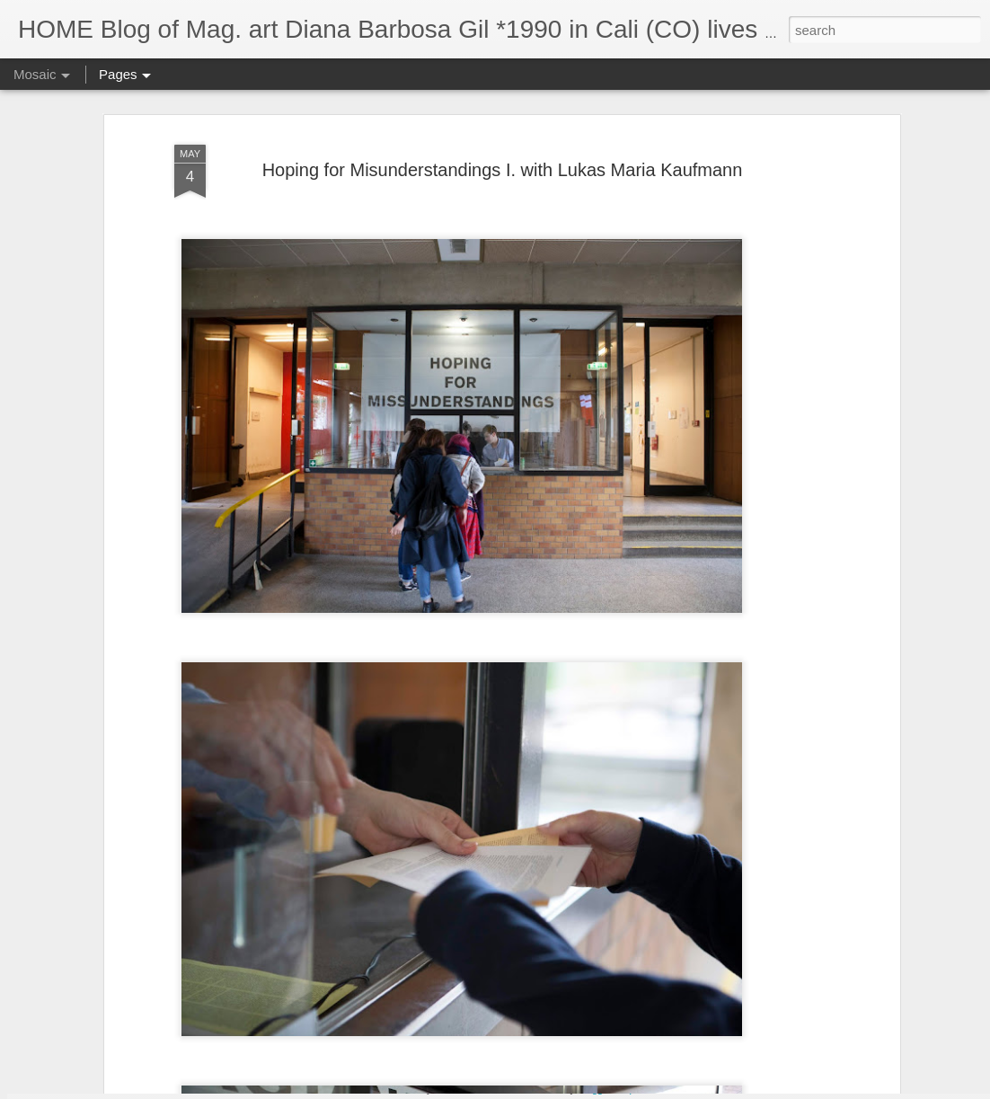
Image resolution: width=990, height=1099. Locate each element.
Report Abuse (646, 1089)
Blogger (594, 1089)
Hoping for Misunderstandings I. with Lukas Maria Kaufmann (502, 106)
